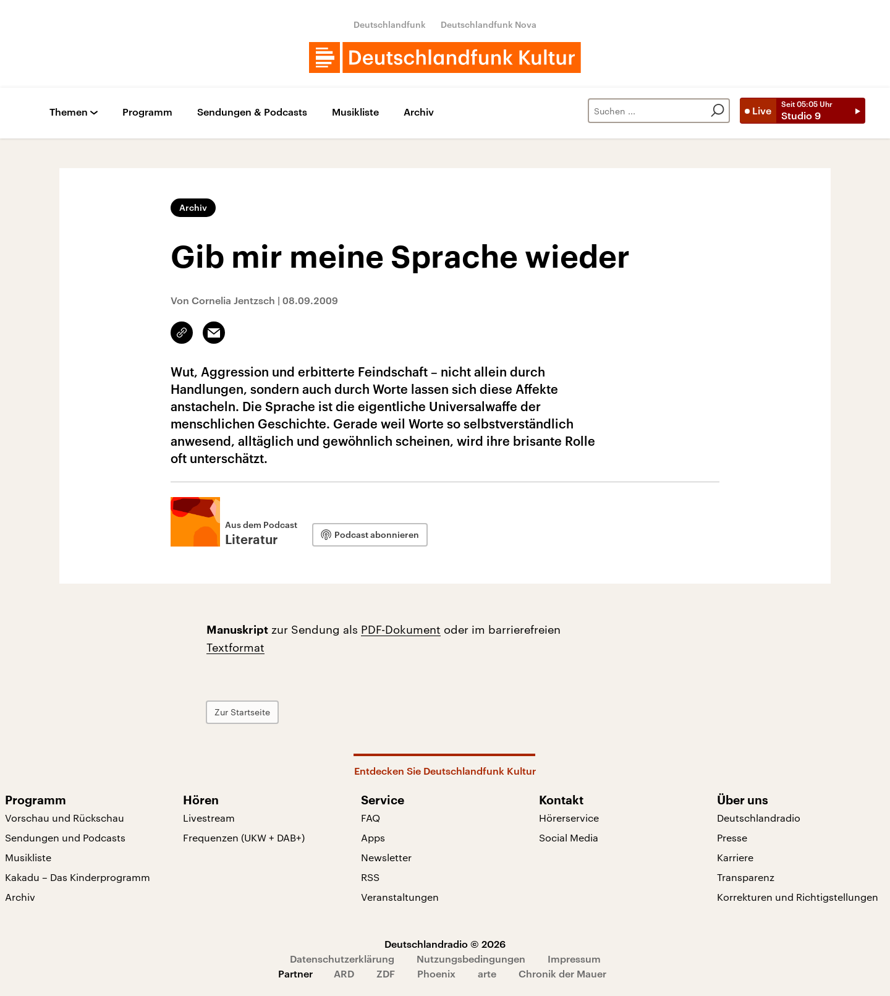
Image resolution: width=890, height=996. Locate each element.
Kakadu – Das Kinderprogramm (77, 877)
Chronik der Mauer (562, 973)
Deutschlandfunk (390, 24)
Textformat (235, 647)
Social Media (568, 837)
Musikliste (355, 112)
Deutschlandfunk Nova (488, 24)
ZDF (385, 973)
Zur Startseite (242, 712)
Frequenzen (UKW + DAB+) (244, 837)
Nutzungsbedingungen (471, 958)
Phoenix (436, 973)
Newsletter (386, 857)
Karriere (735, 857)
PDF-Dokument (401, 629)
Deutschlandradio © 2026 (445, 944)
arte (487, 973)
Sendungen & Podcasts (252, 112)
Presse (732, 837)
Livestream (209, 818)
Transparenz (745, 877)
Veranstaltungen (400, 897)
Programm (147, 112)
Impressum (574, 958)
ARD (344, 973)
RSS (370, 877)
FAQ (370, 818)
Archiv (419, 112)
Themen (68, 112)
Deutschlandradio (758, 818)
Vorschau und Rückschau (64, 818)
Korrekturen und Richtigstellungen (797, 897)
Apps (373, 837)
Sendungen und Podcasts (65, 837)
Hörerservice (569, 818)
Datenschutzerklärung (342, 958)
